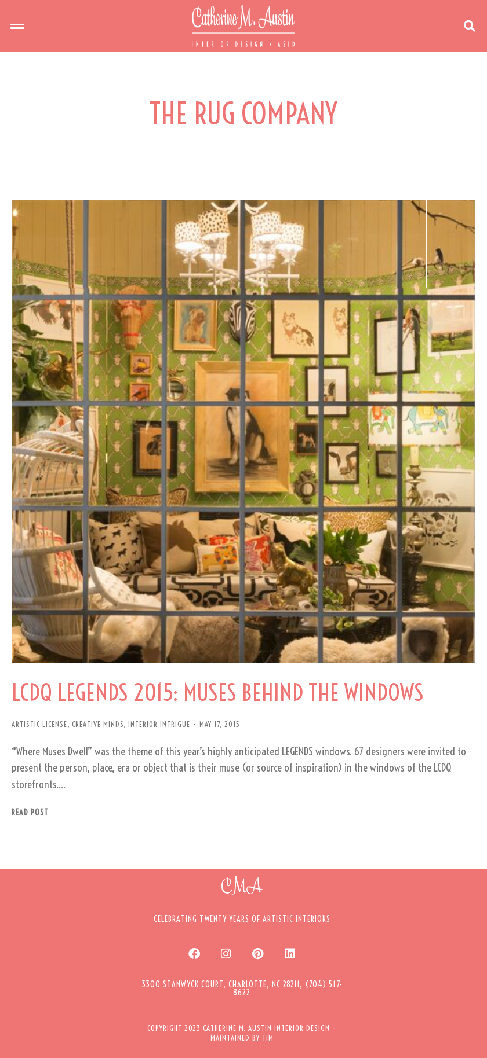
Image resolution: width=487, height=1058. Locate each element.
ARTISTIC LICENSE (39, 724)
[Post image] (243, 431)
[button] (17, 26)
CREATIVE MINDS (97, 724)
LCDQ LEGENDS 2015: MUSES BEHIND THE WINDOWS (218, 693)
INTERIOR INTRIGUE (159, 724)
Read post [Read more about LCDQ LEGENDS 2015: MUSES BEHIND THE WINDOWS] (30, 813)
